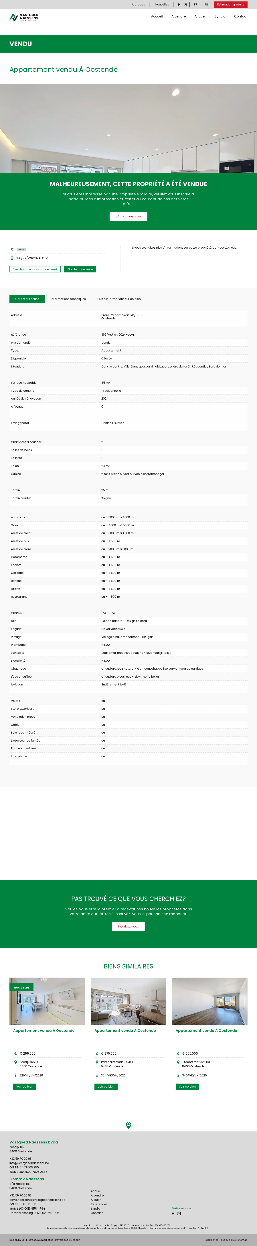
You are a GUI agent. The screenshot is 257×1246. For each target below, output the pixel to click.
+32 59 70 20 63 (20, 1159)
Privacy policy (228, 1240)
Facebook (179, 4)
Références (99, 1204)
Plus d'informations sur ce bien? (35, 269)
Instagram (185, 4)
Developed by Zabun (67, 1240)
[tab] (27, 299)
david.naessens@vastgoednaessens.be (37, 1200)
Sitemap (243, 1240)
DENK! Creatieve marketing (38, 1240)
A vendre (178, 23)
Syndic (220, 23)
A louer (200, 23)
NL (206, 4)
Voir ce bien (24, 1086)
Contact (241, 23)
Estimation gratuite (230, 4)
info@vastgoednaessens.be (29, 1163)
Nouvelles (162, 4)
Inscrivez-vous (128, 926)
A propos (138, 4)
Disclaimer (211, 1240)
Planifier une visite (80, 269)
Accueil (157, 23)
